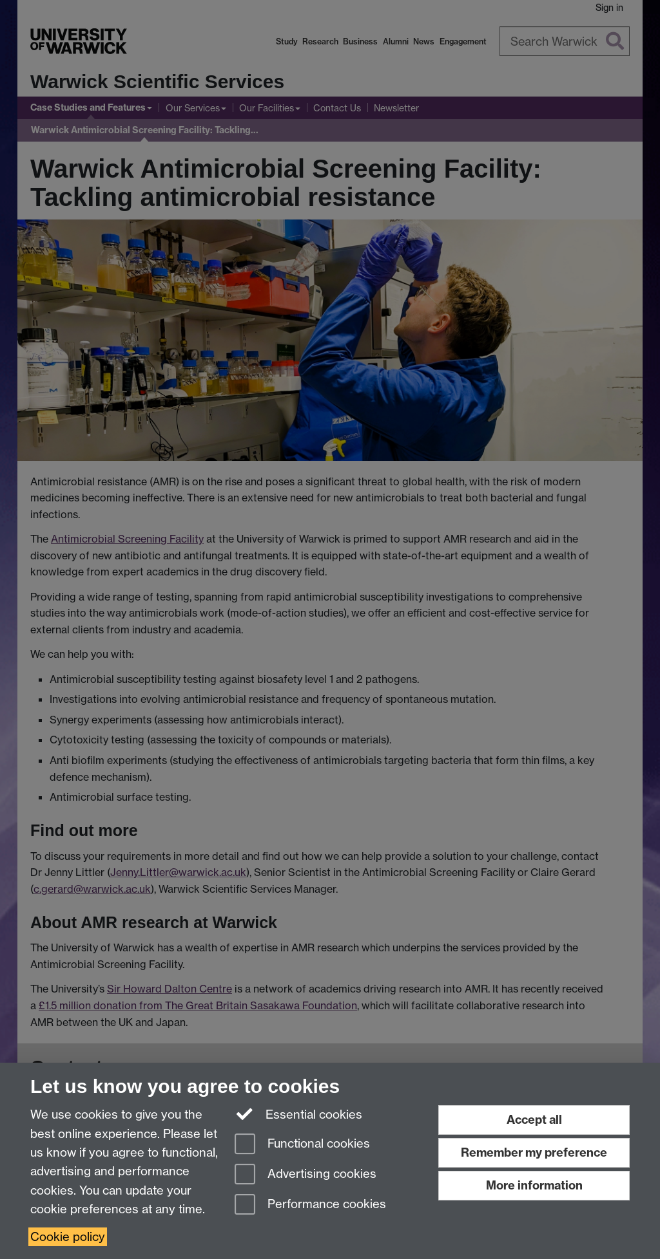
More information (534, 1185)
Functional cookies (302, 1145)
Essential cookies (299, 1113)
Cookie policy (67, 1236)
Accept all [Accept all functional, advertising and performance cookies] (534, 1119)
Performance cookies (310, 1205)
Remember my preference (534, 1152)
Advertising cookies (305, 1175)
